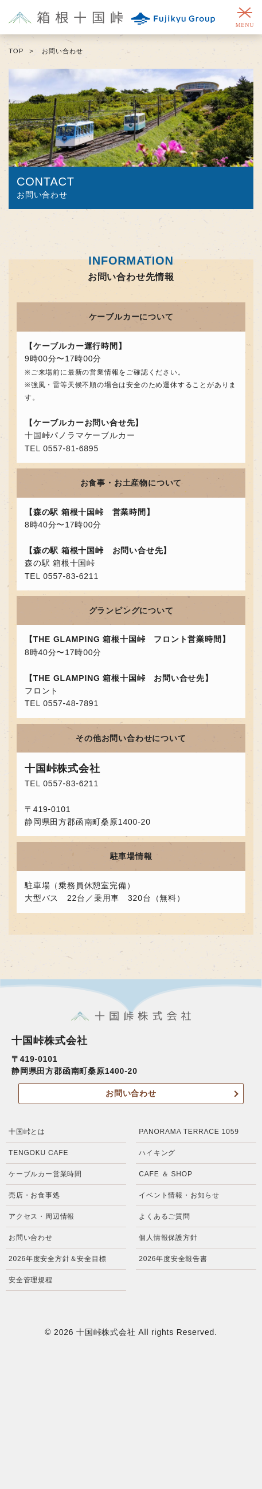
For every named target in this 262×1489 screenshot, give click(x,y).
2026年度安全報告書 (173, 1259)
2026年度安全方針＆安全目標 (58, 1259)
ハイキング (157, 1153)
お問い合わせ (131, 1093)
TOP (16, 51)
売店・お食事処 (34, 1195)
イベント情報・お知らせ (179, 1195)
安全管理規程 (31, 1280)
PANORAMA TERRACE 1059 (188, 1132)
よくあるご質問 (164, 1216)
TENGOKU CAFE (38, 1153)
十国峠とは (27, 1132)
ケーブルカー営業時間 (45, 1174)
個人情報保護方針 (168, 1238)
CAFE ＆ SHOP (165, 1174)
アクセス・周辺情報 (42, 1216)
